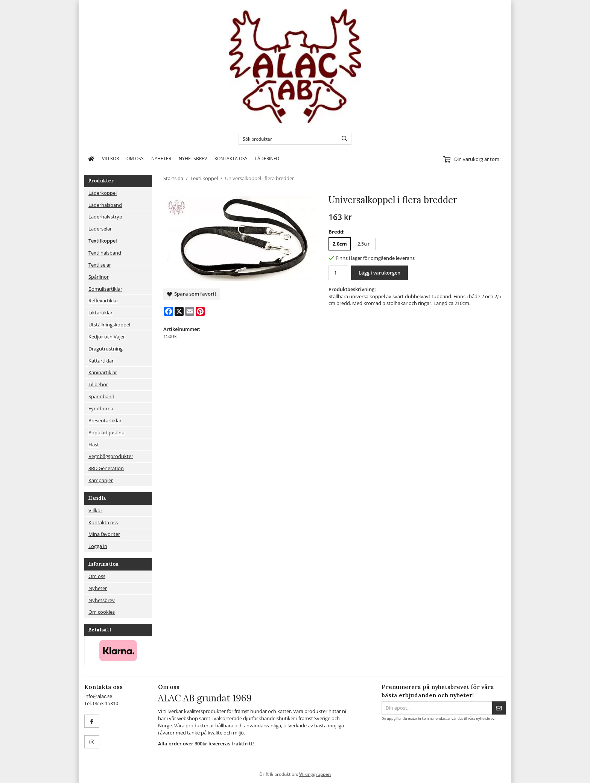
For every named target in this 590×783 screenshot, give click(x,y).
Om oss (135, 158)
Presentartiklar (105, 420)
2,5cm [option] (364, 243)
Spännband (101, 396)
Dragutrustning (105, 348)
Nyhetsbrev (193, 158)
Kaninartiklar (102, 372)
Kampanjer (100, 480)
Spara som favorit (191, 293)
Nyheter (161, 158)
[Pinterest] (200, 311)
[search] (342, 138)
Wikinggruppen (315, 774)
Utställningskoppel (109, 324)
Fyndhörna (100, 408)
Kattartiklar (101, 360)
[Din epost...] (437, 708)
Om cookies (101, 611)
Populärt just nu (106, 432)
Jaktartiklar (100, 312)
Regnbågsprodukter (110, 456)
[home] (91, 158)
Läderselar (100, 228)
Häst (93, 444)
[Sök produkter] (286, 138)
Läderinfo (267, 158)
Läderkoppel (102, 193)
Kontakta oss (231, 158)
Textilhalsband (104, 252)
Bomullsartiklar (105, 288)
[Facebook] (168, 311)
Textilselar (99, 264)
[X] (179, 311)
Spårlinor (98, 276)
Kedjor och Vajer (106, 336)
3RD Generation (106, 468)
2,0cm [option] (340, 243)
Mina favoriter (104, 534)
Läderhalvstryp (105, 216)
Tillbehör (98, 384)
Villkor (110, 158)
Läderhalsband (105, 205)
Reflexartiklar (103, 300)
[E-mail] (189, 311)
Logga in (97, 546)
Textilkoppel (102, 240)
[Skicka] (499, 708)
